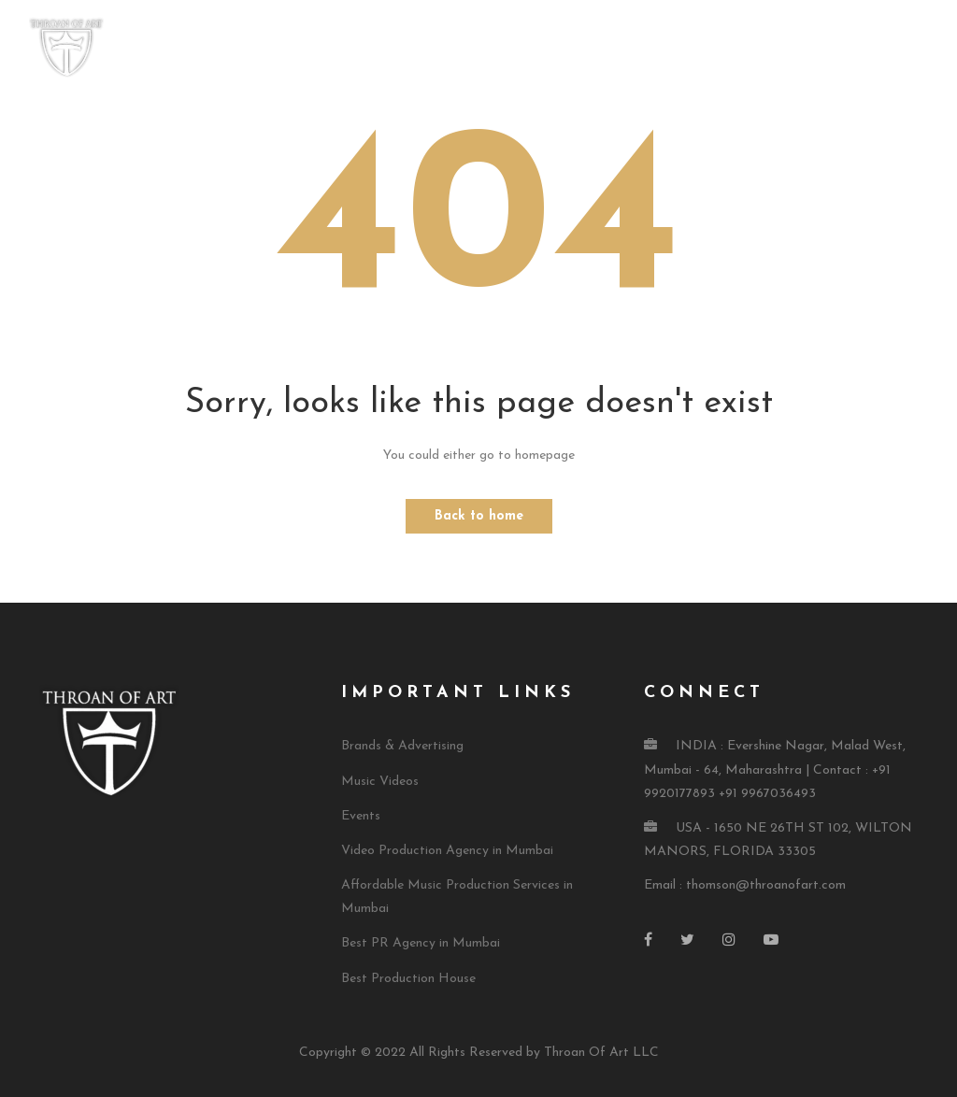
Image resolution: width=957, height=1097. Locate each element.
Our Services (580, 48)
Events (360, 816)
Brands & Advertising (402, 746)
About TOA (468, 48)
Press (768, 48)
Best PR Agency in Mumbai (420, 943)
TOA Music (689, 48)
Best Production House (408, 979)
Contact (841, 48)
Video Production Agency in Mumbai (447, 851)
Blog (913, 48)
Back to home (479, 516)
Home (386, 48)
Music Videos (380, 782)
